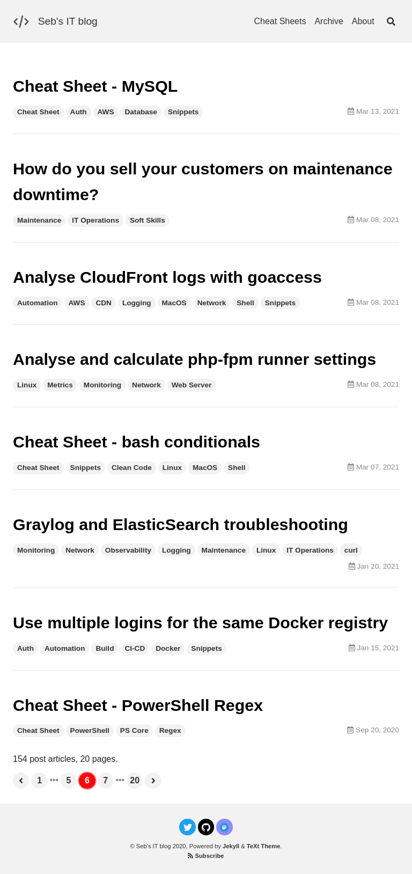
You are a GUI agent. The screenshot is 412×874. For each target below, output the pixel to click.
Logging (136, 303)
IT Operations (95, 220)
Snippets (183, 112)
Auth (78, 112)
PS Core (134, 730)
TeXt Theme (264, 846)
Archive (328, 21)
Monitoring (102, 385)
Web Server (192, 385)
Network (211, 303)
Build (104, 648)
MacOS (174, 303)
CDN (103, 303)
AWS (106, 112)
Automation (37, 303)
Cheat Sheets (280, 21)
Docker (168, 648)
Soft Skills (147, 220)
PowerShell (89, 730)
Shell (245, 303)
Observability (128, 550)
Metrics (60, 385)
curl (351, 550)
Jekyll (231, 846)
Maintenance (39, 220)
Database (140, 112)
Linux (26, 385)
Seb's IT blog (68, 21)
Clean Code (132, 468)
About (363, 21)
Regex (170, 730)
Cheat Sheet (38, 112)
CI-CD (134, 648)
